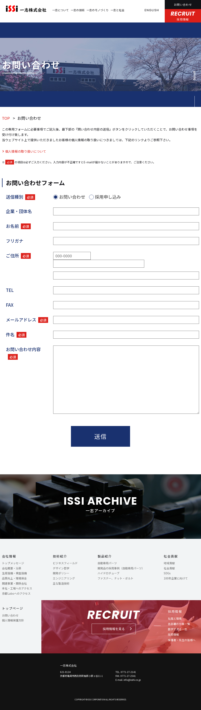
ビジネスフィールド (65, 563)
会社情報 (9, 556)
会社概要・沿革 (11, 568)
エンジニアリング (64, 578)
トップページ (12, 608)
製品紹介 (105, 556)
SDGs (167, 573)
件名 (16, 334)
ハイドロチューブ (108, 573)
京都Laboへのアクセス (16, 593)
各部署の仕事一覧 (179, 624)
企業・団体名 (19, 211)
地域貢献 (169, 563)
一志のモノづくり (98, 10)
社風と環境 (175, 618)
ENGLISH (151, 10)
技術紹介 (60, 556)
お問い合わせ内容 (23, 353)
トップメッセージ (13, 563)
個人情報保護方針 (13, 620)
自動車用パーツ (107, 563)
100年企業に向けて (176, 578)
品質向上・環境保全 (14, 578)
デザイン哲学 (61, 568)
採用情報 (175, 611)
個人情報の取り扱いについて (25, 151)
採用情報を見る (114, 628)
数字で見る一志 (177, 629)
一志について (60, 10)
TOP (6, 118)
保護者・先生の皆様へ (181, 640)
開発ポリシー (61, 573)
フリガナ (14, 240)
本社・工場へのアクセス (17, 588)
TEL (10, 290)
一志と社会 (117, 10)
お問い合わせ (183, 5)
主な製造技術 (61, 583)
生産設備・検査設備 (14, 573)
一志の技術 (78, 10)
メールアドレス (27, 319)
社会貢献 (171, 556)
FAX (9, 305)
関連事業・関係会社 (14, 583)
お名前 (18, 226)
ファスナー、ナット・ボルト (115, 578)
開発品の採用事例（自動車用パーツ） (121, 568)
